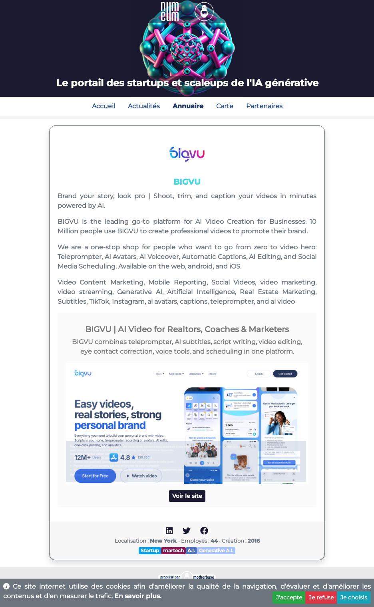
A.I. (191, 550)
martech (173, 550)
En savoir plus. (137, 596)
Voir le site (187, 496)
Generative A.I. (216, 550)
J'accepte (289, 597)
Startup (150, 550)
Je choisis (353, 597)
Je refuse (321, 597)
